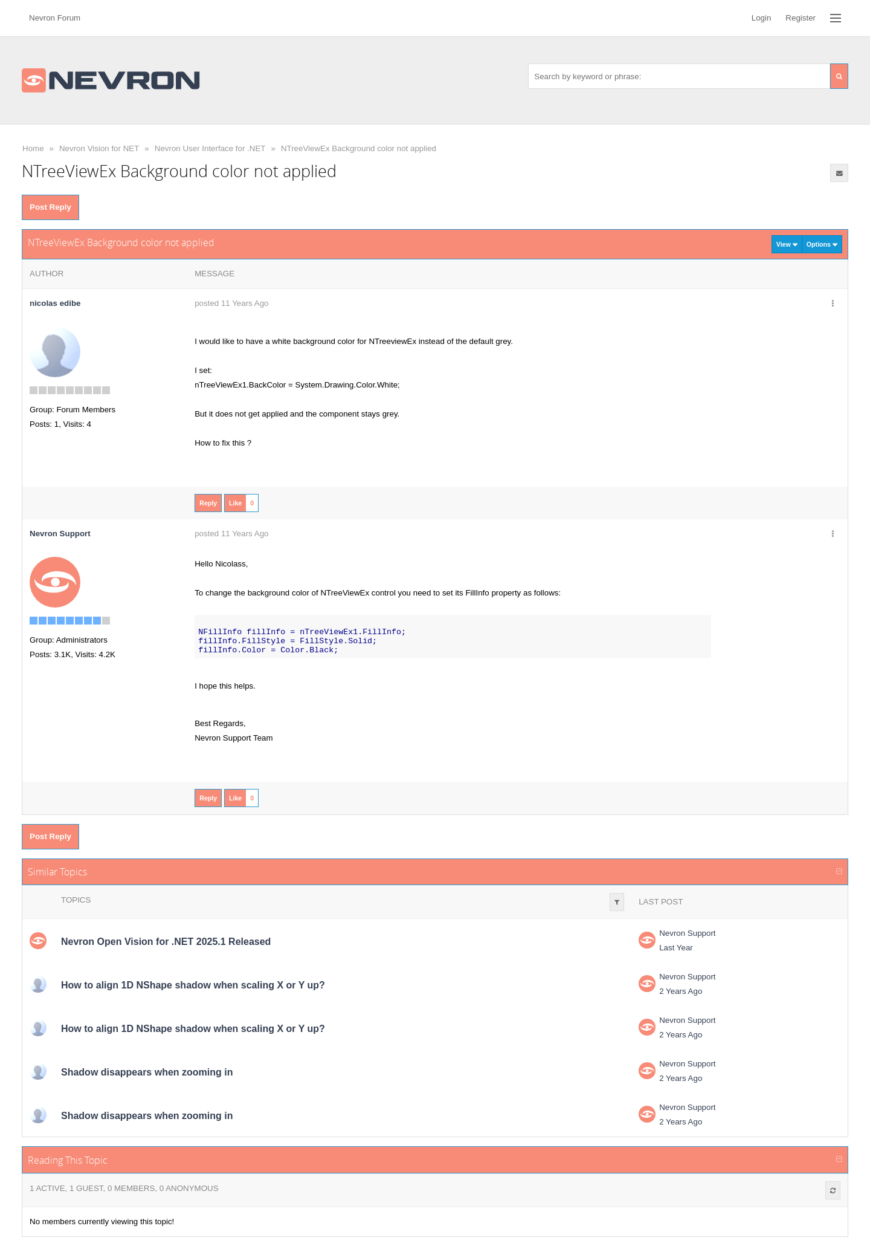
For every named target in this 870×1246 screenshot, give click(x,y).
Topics (76, 899)
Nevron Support (687, 933)
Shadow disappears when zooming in (147, 1072)
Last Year (676, 947)
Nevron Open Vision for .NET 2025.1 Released (166, 941)
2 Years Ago (680, 991)
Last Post (661, 901)
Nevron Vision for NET (99, 148)
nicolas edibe (55, 303)
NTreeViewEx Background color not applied (358, 148)
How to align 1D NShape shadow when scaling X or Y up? (193, 985)
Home (33, 148)
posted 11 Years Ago (231, 303)
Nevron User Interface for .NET (210, 148)
